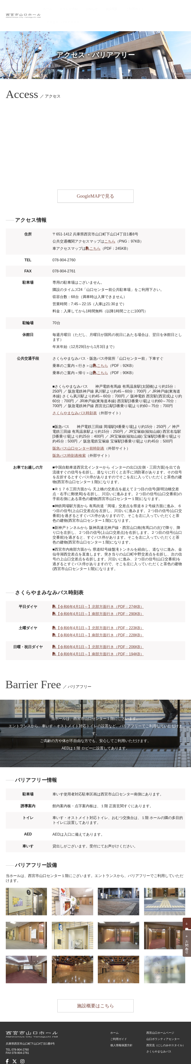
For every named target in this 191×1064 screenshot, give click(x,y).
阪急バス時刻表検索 (69, 441)
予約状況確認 (187, 923)
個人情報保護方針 (121, 1027)
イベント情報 (80, 7)
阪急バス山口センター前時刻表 (78, 434)
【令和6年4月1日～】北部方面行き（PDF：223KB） (100, 613)
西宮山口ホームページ (160, 1015)
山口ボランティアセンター (163, 1021)
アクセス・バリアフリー (167, 7)
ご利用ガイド (136, 7)
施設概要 (116, 7)
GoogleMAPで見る (95, 184)
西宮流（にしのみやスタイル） (165, 1027)
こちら (109, 227)
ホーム (63, 7)
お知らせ (100, 7)
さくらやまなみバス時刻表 (74, 398)
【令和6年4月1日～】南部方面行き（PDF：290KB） (100, 599)
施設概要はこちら (95, 991)
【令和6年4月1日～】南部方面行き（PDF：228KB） (100, 620)
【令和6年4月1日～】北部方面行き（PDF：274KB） (100, 592)
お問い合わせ (187, 945)
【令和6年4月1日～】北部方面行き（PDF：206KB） (100, 632)
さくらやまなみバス (158, 1033)
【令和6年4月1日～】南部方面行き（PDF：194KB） (100, 639)
